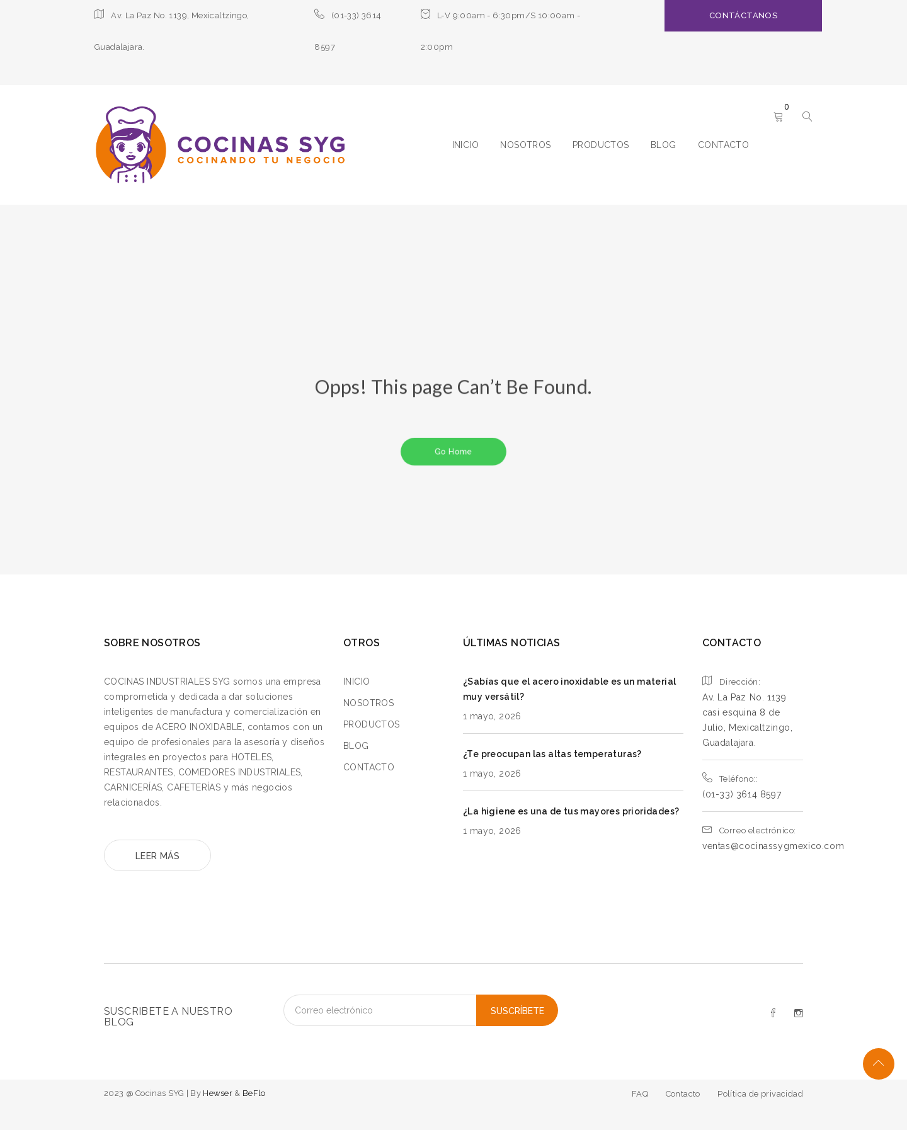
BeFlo (254, 1093)
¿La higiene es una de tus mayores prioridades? (571, 811)
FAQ (640, 1094)
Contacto (683, 1094)
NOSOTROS (525, 145)
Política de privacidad (760, 1094)
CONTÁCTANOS (743, 15)
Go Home (453, 451)
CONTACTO (723, 145)
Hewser (218, 1093)
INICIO (465, 145)
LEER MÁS (157, 856)
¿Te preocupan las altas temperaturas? (552, 754)
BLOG (663, 145)
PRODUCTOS (601, 145)
